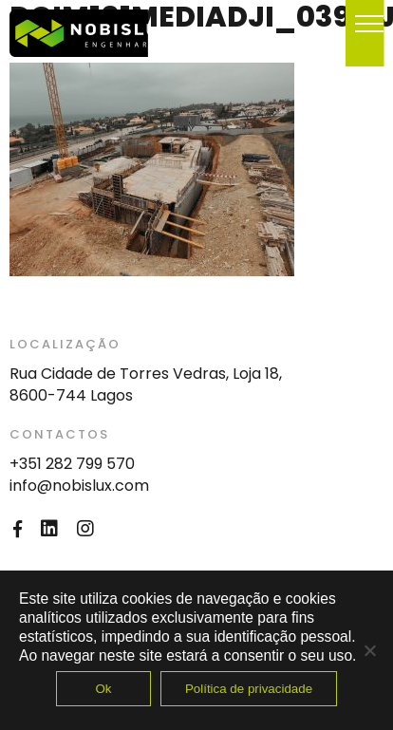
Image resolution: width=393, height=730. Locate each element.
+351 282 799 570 (72, 464)
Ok (103, 689)
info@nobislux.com (79, 485)
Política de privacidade (248, 689)
